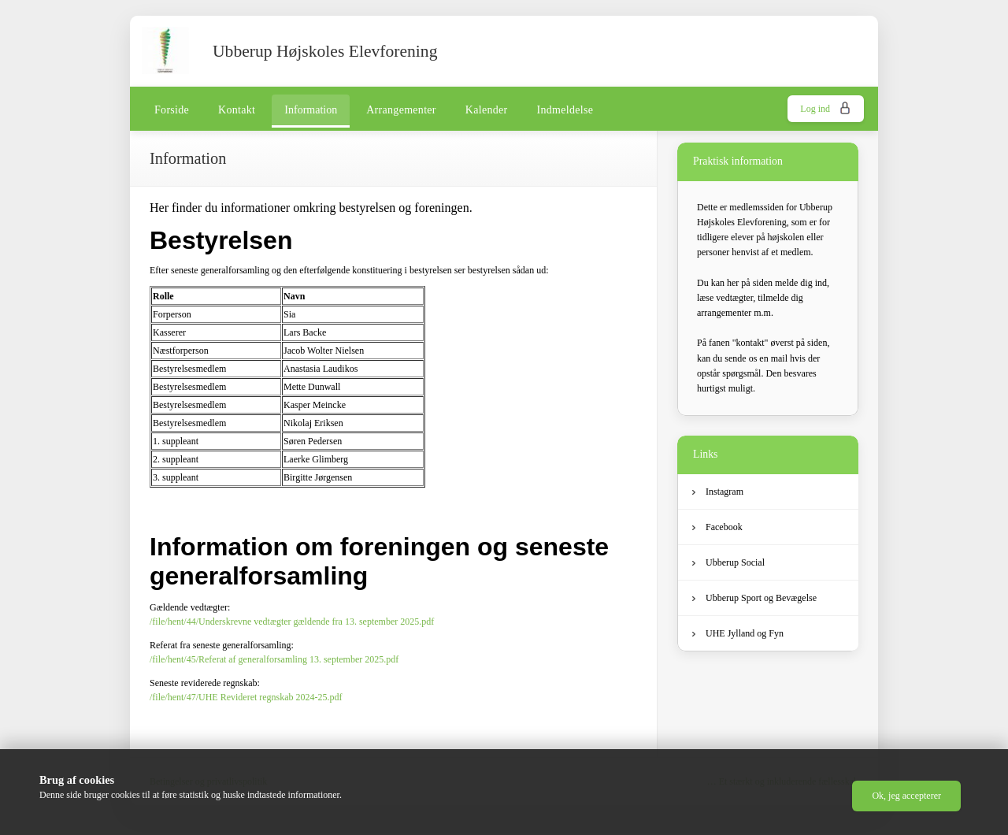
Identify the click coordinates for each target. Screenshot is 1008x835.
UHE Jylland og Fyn (738, 633)
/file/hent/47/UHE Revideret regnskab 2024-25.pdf (246, 697)
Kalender (486, 110)
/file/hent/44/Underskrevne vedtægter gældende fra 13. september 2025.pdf (292, 621)
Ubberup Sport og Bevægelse (754, 597)
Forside (171, 110)
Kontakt (236, 110)
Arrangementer (401, 110)
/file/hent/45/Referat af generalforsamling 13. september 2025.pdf (274, 659)
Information (310, 110)
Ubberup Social (728, 562)
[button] (906, 796)
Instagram (717, 491)
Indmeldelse (565, 110)
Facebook (717, 527)
